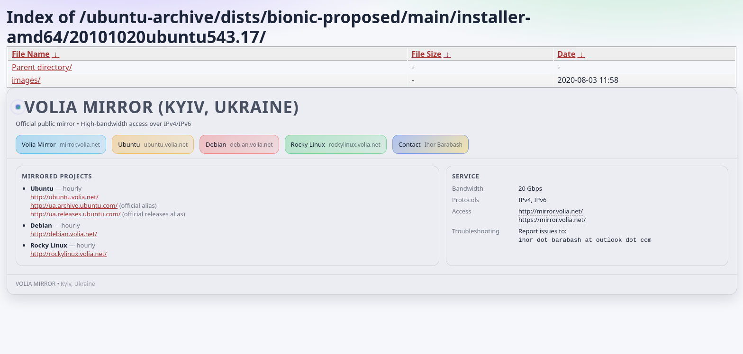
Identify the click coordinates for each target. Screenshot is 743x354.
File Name (31, 54)
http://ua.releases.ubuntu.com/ (75, 214)
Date (567, 54)
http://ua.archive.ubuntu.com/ (74, 205)
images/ (26, 80)
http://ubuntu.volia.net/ (64, 197)
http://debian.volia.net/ (63, 234)
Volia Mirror (61, 144)
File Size (427, 54)
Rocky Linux (336, 144)
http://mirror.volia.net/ (550, 211)
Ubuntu (153, 144)
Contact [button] (430, 144)
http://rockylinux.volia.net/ (68, 253)
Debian (239, 144)
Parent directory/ (42, 67)
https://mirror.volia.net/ (552, 219)
